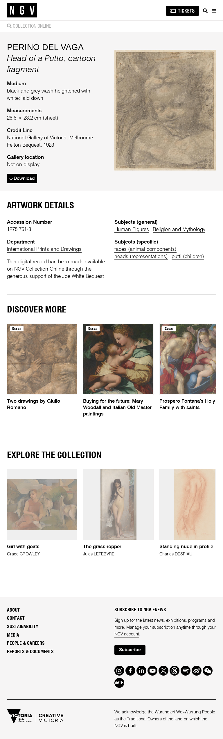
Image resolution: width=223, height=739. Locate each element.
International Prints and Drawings (44, 249)
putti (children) (188, 256)
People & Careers (26, 643)
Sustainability (22, 626)
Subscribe (130, 650)
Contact (16, 618)
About (13, 610)
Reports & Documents (30, 651)
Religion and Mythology (179, 229)
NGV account (126, 634)
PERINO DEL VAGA (45, 47)
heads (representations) (141, 256)
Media (13, 635)
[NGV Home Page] (22, 10)
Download (22, 178)
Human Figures (131, 229)
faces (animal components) (145, 249)
